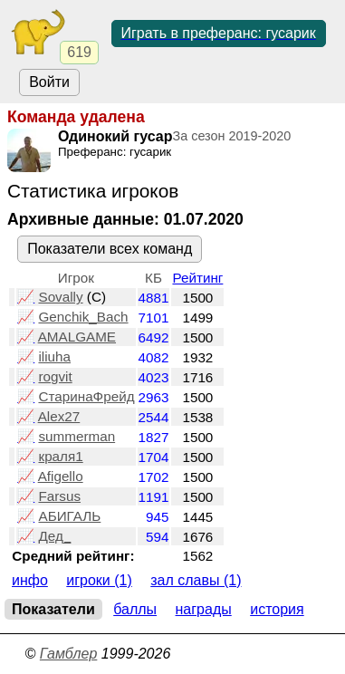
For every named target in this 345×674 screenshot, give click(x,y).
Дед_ (54, 536)
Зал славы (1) (195, 580)
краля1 (60, 456)
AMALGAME (77, 336)
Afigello (60, 476)
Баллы (135, 609)
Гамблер (69, 653)
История (276, 609)
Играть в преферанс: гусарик (218, 33)
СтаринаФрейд (86, 396)
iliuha (54, 356)
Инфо (30, 580)
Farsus (59, 496)
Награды (204, 609)
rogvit (55, 376)
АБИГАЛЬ (69, 516)
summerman (76, 436)
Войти (49, 82)
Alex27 (59, 416)
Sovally (60, 296)
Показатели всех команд (109, 248)
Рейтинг (197, 277)
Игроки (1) (99, 580)
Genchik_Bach (83, 316)
